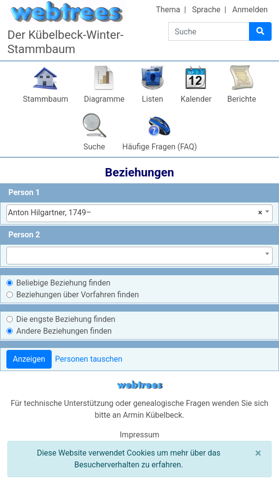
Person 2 (24, 234)
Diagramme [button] (104, 99)
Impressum (139, 434)
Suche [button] (94, 146)
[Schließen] (258, 453)
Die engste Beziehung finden (65, 319)
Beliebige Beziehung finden (63, 283)
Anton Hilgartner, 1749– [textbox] (135, 213)
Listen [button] (152, 99)
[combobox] (139, 213)
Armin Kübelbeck (153, 415)
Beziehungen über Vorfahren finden (77, 294)
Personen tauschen (89, 359)
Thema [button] (168, 9)
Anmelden (250, 9)
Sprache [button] (206, 9)
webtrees (139, 385)
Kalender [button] (196, 99)
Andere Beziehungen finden (64, 331)
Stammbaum (45, 99)
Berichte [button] (241, 99)
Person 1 (24, 192)
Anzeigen (29, 359)
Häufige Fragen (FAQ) (160, 146)
